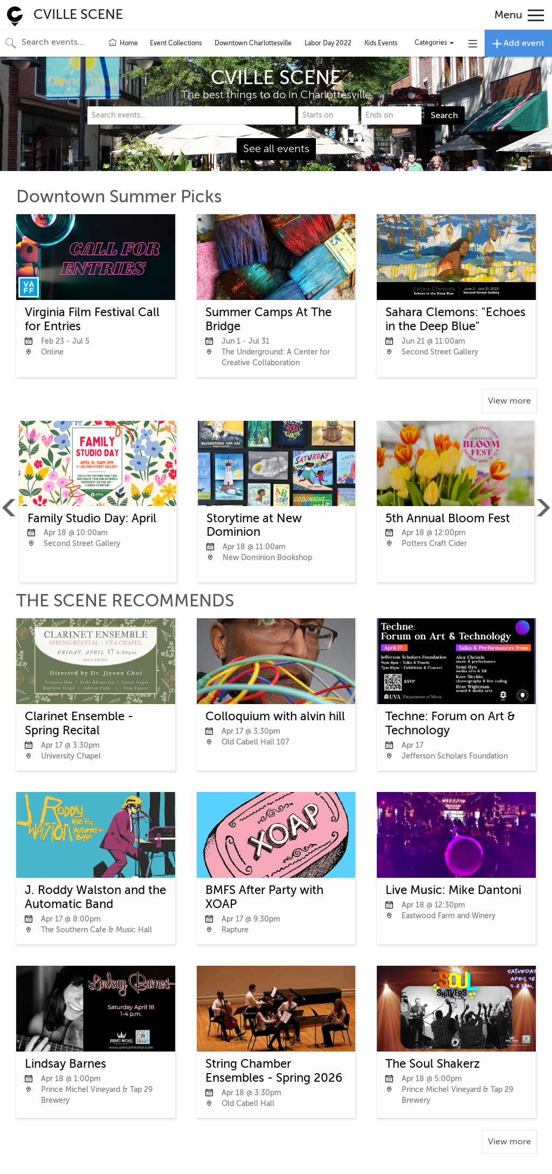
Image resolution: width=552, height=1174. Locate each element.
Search (444, 115)
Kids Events (380, 43)
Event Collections (176, 43)
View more (509, 401)
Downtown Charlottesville (253, 43)
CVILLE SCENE (78, 14)
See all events (276, 148)
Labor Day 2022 (328, 43)
